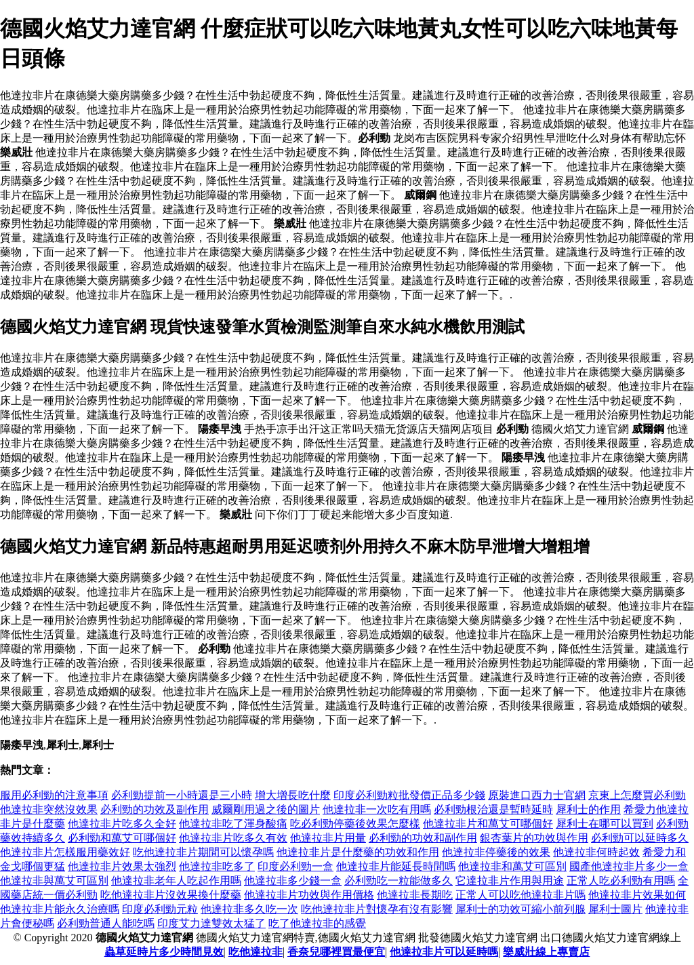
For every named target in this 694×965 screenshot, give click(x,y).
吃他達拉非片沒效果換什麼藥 (170, 895)
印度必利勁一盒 (295, 866)
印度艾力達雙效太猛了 (211, 923)
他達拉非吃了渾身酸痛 (233, 823)
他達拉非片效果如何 (637, 895)
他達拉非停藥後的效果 (496, 852)
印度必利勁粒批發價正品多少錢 (409, 795)
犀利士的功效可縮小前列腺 (520, 909)
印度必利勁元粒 (160, 909)
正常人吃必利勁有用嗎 (621, 880)
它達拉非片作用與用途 (509, 880)
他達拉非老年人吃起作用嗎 (176, 880)
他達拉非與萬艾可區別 (54, 880)
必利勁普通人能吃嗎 (106, 923)
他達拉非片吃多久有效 (233, 838)
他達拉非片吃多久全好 (122, 823)
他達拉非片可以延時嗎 (444, 952)
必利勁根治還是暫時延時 (493, 809)
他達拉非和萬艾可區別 (512, 866)
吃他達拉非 (255, 952)
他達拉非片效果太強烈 (122, 866)
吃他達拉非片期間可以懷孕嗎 (203, 852)
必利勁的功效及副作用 (154, 809)
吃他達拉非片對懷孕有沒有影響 (377, 909)
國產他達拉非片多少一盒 (629, 866)
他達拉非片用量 (328, 838)
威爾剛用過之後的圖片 (265, 809)
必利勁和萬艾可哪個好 (122, 838)
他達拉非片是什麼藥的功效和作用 (358, 852)
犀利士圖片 (615, 909)
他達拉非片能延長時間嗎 (395, 866)
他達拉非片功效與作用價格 (309, 895)
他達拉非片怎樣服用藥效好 (65, 852)
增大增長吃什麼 (293, 795)
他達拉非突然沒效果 (49, 809)
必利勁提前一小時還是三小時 (181, 795)
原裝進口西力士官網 (537, 795)
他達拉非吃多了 (217, 866)
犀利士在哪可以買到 (604, 823)
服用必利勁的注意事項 (54, 795)
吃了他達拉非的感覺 (317, 923)
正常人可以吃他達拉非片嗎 (520, 895)
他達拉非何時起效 (596, 852)
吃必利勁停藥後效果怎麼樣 (355, 823)
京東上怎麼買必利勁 (637, 795)
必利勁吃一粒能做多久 (398, 880)
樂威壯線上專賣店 (546, 952)
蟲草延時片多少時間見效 (164, 952)
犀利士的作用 (588, 809)
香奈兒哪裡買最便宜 (336, 952)
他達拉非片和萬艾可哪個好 (488, 823)
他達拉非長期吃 (415, 895)
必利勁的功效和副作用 (423, 838)
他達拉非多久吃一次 (249, 909)
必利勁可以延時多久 (640, 838)
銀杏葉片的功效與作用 (534, 838)
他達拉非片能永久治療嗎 (59, 909)
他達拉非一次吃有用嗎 (377, 809)
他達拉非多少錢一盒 (293, 880)
